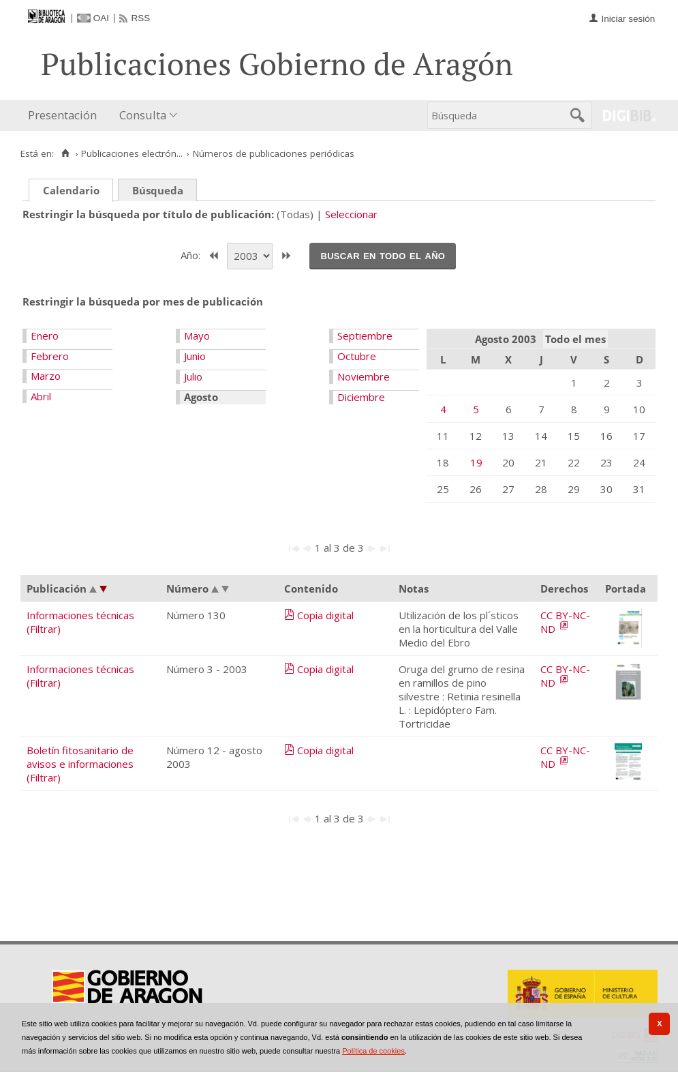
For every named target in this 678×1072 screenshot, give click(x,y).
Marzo (46, 376)
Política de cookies (373, 1051)
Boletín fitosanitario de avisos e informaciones (80, 757)
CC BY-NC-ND (565, 622)
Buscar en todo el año (382, 255)
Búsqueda (157, 190)
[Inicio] (65, 153)
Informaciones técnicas (80, 615)
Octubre (356, 356)
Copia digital (325, 615)
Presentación (62, 115)
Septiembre (364, 335)
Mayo (197, 335)
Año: (192, 254)
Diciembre (361, 397)
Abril (41, 396)
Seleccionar (351, 214)
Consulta (142, 115)
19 (476, 462)
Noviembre (363, 376)
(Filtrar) (44, 629)
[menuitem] (65, 115)
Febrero (50, 356)
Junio (195, 356)
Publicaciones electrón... (132, 153)
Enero (45, 335)
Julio (193, 376)
